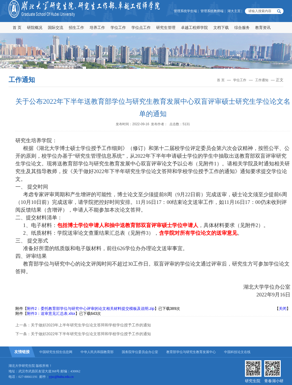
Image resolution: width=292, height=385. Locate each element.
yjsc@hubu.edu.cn (61, 377)
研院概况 (34, 27)
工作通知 (261, 80)
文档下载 (221, 27)
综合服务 (242, 27)
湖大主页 (234, 11)
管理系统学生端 (185, 11)
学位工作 (118, 27)
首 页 (17, 27)
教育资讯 (263, 27)
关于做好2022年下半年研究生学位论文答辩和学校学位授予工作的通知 (91, 334)
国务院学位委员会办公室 (140, 352)
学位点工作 (141, 27)
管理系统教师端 (212, 11)
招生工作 (76, 27)
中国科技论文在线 (237, 352)
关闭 (283, 308)
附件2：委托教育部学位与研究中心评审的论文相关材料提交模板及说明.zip (91, 308)
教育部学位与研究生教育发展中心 (191, 352)
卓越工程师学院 (194, 27)
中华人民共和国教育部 (97, 352)
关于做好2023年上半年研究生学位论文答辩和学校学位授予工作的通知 (91, 325)
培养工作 (97, 27)
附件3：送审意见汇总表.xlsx (51, 313)
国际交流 (55, 27)
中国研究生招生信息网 (55, 352)
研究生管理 (165, 27)
